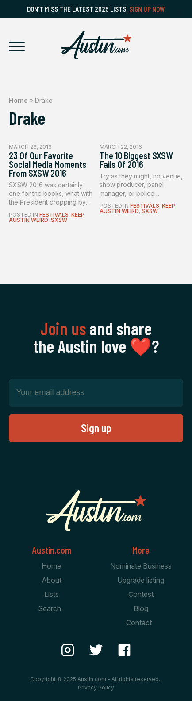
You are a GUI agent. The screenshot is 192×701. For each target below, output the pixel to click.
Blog (141, 608)
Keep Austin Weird (46, 217)
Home (18, 100)
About (51, 580)
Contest (141, 594)
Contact (139, 622)
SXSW (59, 220)
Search (49, 608)
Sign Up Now (147, 9)
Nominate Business (141, 566)
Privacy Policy (96, 687)
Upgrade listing (140, 580)
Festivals (54, 214)
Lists (51, 594)
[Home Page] (96, 45)
